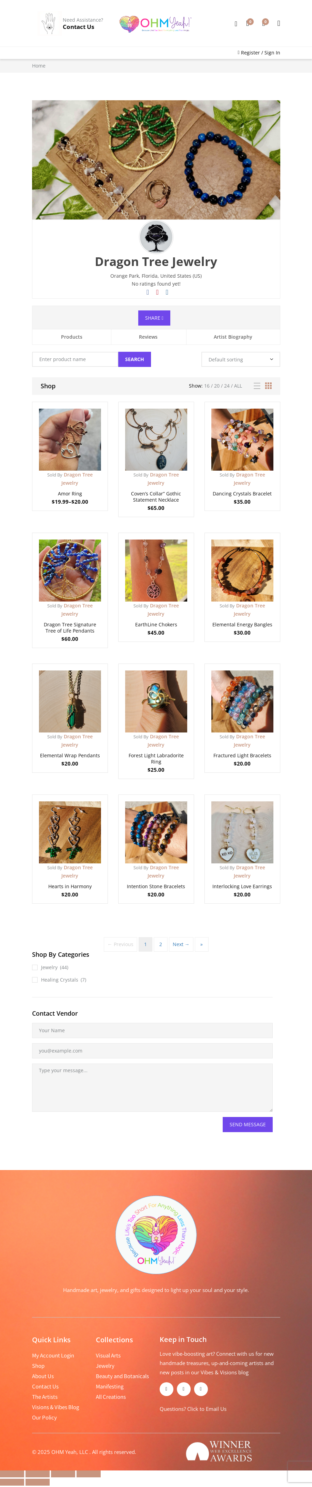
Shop (38, 1365)
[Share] (63, 1473)
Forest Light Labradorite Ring (156, 758)
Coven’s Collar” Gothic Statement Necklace (156, 496)
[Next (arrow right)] (38, 1482)
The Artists (45, 1396)
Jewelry (49, 967)
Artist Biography (233, 337)
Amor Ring (70, 493)
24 (227, 385)
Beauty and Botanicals (122, 1376)
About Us (43, 1376)
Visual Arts (108, 1355)
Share (154, 318)
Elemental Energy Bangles (242, 624)
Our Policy (44, 1417)
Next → (181, 944)
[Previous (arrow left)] (12, 1482)
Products (71, 337)
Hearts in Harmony (70, 886)
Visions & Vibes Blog (55, 1407)
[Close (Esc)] (89, 1473)
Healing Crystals (59, 979)
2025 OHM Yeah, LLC (63, 1451)
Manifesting (109, 1386)
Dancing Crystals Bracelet (242, 493)
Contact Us (78, 27)
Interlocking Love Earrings (242, 886)
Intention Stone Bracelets (156, 886)
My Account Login (53, 1355)
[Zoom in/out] (12, 1473)
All (238, 385)
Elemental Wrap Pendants (70, 755)
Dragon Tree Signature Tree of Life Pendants (70, 627)
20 (217, 385)
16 (207, 385)
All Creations (111, 1396)
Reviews (148, 337)
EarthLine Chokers (156, 624)
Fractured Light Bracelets (242, 755)
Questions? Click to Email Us (193, 1408)
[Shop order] (240, 359)
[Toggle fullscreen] (38, 1473)
